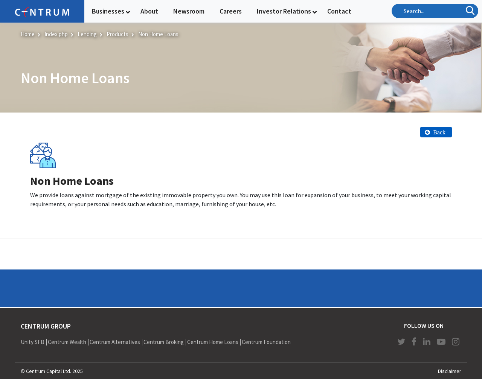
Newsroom (188, 11)
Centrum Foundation (266, 342)
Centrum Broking (163, 342)
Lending (87, 34)
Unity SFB (32, 342)
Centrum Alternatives (115, 342)
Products (117, 34)
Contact (339, 11)
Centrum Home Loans (212, 342)
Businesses (108, 11)
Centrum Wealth (67, 342)
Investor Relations (284, 11)
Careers (231, 11)
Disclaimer (449, 371)
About (149, 11)
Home (28, 34)
